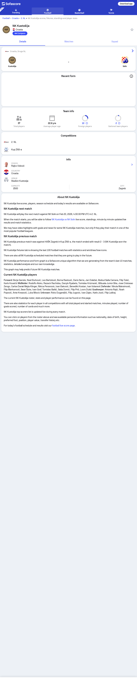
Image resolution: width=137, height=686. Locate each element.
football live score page (63, 325)
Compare (20, 33)
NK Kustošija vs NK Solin (63, 219)
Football (6, 18)
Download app (126, 4)
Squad (115, 41)
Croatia (15, 18)
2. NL (23, 18)
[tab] (22, 42)
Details (22, 41)
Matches (68, 41)
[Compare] (20, 33)
